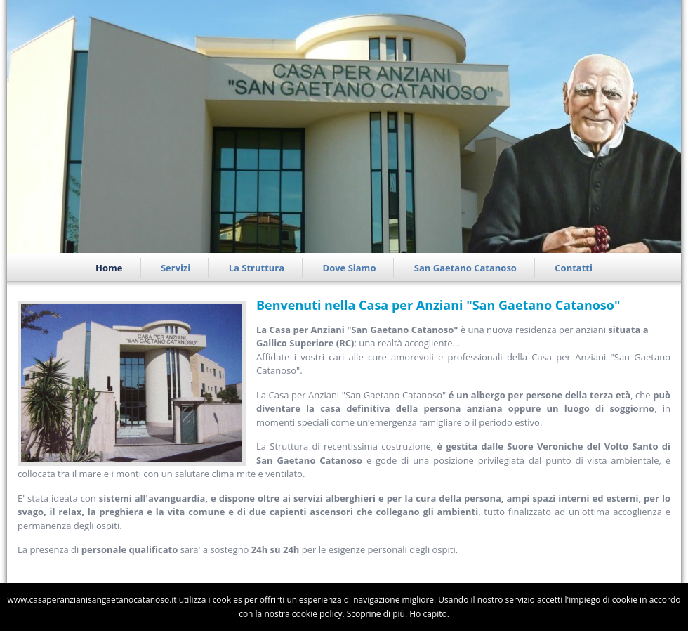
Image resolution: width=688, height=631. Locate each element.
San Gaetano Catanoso (465, 267)
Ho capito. (429, 614)
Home (108, 267)
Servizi (175, 267)
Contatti (574, 267)
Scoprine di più (376, 614)
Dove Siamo (349, 267)
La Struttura (256, 267)
